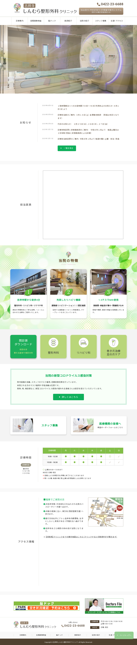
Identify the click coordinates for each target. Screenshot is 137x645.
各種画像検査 (41, 635)
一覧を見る (67, 148)
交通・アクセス (114, 635)
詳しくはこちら (68, 397)
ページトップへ (125, 635)
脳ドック (59, 635)
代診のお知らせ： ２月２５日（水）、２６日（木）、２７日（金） (83, 124)
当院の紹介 (96, 635)
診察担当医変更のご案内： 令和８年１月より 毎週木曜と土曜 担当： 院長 (88, 139)
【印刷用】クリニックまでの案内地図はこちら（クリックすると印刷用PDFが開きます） (81, 537)
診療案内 (23, 635)
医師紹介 (77, 635)
